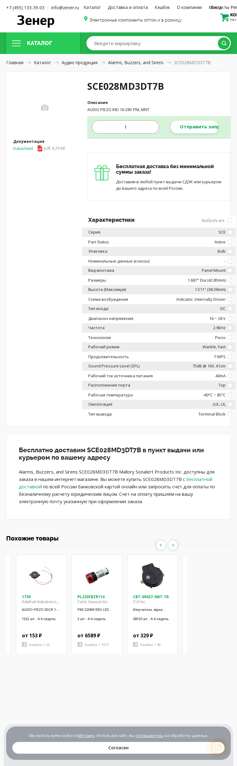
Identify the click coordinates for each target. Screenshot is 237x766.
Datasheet (39, 148)
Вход (216, 7)
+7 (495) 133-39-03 (25, 7)
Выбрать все (217, 220)
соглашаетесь (149, 735)
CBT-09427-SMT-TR (151, 596)
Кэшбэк (162, 7)
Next (173, 545)
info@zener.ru (65, 7)
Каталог (92, 7)
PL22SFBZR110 (91, 596)
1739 (26, 596)
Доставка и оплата (128, 7)
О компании (189, 7)
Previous (160, 545)
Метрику (86, 735)
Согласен (118, 748)
